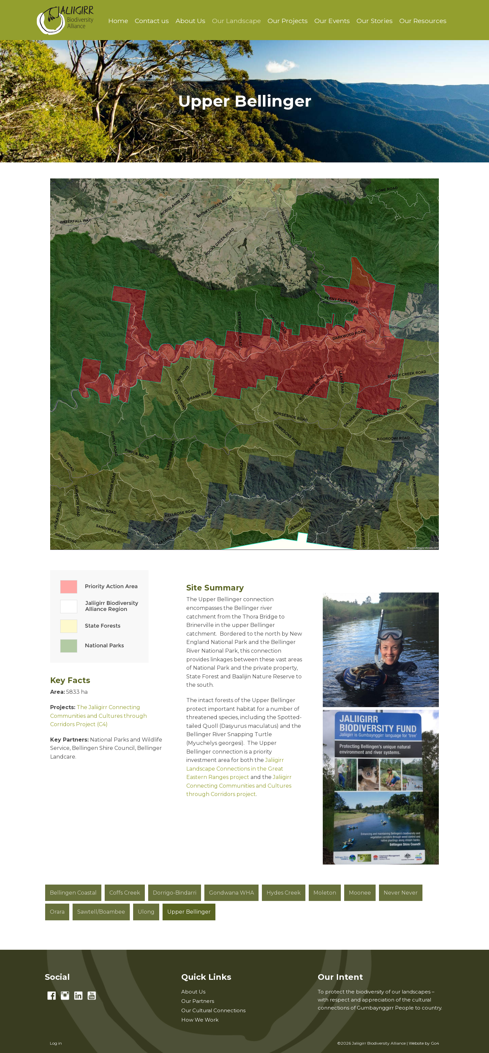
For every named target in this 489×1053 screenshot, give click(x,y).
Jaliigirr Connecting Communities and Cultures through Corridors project (239, 785)
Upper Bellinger (189, 912)
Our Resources (423, 21)
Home (118, 21)
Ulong (146, 912)
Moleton (324, 893)
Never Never (401, 893)
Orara (57, 912)
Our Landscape (236, 21)
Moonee (360, 893)
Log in (56, 1043)
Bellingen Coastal (73, 893)
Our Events (332, 21)
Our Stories (375, 21)
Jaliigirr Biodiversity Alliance (65, 20)
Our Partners (197, 1001)
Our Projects (288, 21)
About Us (190, 21)
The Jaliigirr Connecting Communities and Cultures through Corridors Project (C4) (98, 716)
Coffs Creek (124, 893)
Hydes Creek (284, 893)
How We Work (199, 1020)
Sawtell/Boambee (101, 912)
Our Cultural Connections (213, 1010)
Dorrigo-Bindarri (174, 893)
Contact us (152, 21)
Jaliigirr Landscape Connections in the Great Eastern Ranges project (235, 768)
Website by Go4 (424, 1043)
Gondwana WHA (231, 893)
